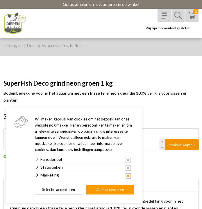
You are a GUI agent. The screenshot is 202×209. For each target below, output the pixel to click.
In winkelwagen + (182, 145)
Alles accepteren (110, 189)
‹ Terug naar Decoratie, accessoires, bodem (43, 45)
